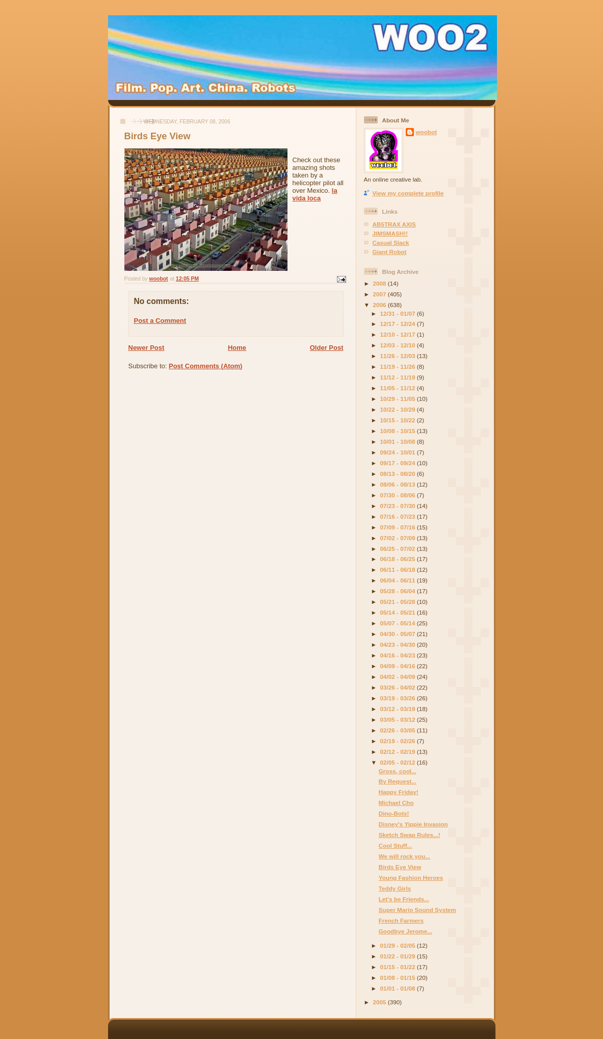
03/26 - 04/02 (398, 687)
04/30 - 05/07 (398, 633)
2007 (380, 294)
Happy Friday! (398, 792)
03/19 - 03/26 (398, 698)
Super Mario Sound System (417, 909)
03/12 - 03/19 (398, 708)
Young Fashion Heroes (411, 877)
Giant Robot (390, 251)
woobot (426, 132)
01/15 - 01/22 (398, 967)
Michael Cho (396, 802)
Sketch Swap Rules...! (409, 834)
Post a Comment (160, 320)
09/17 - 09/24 (398, 463)
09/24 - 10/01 (398, 452)
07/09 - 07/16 (398, 527)
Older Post (327, 347)
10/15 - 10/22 (398, 420)
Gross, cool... (397, 771)
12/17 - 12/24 (398, 323)
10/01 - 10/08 (398, 441)
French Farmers (401, 920)
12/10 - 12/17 (398, 334)
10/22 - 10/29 (398, 409)
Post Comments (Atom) (205, 366)
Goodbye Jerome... (405, 931)
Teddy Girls (395, 888)
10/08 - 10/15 (398, 430)
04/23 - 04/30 (398, 644)
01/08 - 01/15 (398, 977)
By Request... (397, 781)
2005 (380, 1002)
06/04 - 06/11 (398, 580)
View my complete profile (408, 193)
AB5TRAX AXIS (394, 224)
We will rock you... (404, 856)
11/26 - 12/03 (398, 355)
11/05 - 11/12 (398, 388)
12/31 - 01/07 (398, 313)
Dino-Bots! (394, 813)
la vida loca (315, 194)
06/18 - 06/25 (398, 558)
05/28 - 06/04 (398, 591)
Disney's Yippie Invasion (413, 824)
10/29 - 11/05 (398, 398)
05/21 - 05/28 (398, 601)
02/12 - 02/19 (398, 751)
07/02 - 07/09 (398, 538)
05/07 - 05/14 (398, 623)
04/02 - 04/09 (398, 676)
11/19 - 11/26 (398, 366)
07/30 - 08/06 (398, 495)
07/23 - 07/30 (398, 505)
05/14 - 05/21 (398, 612)
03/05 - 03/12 (398, 719)
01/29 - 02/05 (398, 945)
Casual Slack (391, 242)
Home (237, 347)
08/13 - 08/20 (398, 473)
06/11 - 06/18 (398, 569)
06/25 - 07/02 (398, 548)
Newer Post (146, 347)
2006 (380, 304)
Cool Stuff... (395, 845)
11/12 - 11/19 (398, 377)
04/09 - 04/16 (398, 666)
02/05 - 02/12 (398, 762)
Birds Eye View (400, 867)
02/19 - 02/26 (398, 741)
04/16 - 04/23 (398, 655)
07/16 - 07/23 (398, 516)
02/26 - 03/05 (398, 730)
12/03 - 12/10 (398, 345)
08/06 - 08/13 (398, 484)
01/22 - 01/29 (398, 956)
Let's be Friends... (404, 899)
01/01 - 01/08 (398, 988)
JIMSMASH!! (390, 233)
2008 (380, 283)
